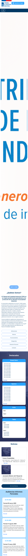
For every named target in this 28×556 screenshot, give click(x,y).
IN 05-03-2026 (7, 393)
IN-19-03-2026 (7, 390)
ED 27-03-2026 (7, 371)
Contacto (14, 347)
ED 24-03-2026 (7, 375)
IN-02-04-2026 (7, 387)
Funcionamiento (14, 337)
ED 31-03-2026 (7, 368)
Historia (14, 334)
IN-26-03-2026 (7, 389)
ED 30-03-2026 (7, 369)
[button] (12, 287)
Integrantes (14, 341)
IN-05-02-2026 (7, 397)
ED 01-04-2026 (7, 366)
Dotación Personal (14, 344)
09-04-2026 (6, 427)
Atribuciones (14, 331)
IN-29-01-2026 (7, 399)
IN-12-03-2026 (7, 391)
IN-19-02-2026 (7, 394)
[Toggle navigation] (3, 10)
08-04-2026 (6, 426)
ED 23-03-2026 (7, 377)
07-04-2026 (6, 424)
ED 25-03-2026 (7, 374)
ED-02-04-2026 (7, 365)
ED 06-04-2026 (7, 364)
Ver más (5, 380)
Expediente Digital (17, 3)
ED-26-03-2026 (7, 372)
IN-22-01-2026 (7, 400)
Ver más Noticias (14, 486)
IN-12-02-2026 (7, 396)
